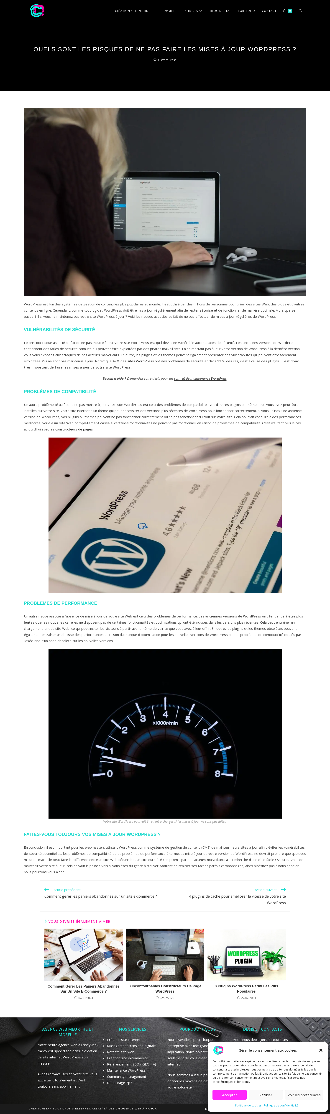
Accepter (229, 1095)
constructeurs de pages (74, 429)
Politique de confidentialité (281, 1105)
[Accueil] (154, 60)
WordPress (169, 60)
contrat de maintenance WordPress (200, 378)
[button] (321, 1050)
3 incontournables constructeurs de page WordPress (165, 988)
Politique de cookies (248, 1105)
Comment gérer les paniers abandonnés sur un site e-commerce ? (84, 988)
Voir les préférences (304, 1095)
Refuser (265, 1095)
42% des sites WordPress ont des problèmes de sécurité (158, 361)
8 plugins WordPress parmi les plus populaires (246, 988)
